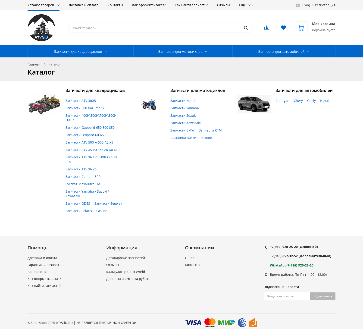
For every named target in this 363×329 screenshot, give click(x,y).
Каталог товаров (41, 5)
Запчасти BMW (182, 130)
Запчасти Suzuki (183, 115)
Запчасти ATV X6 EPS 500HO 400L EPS (92, 159)
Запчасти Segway (108, 203)
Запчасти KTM (210, 130)
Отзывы (223, 5)
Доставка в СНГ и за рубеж (127, 278)
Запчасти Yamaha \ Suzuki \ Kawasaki (87, 193)
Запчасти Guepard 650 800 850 (90, 127)
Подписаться (322, 296)
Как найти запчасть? (191, 5)
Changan (282, 100)
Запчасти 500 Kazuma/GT (86, 108)
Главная (34, 64)
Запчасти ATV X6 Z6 (81, 169)
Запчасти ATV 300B (81, 100)
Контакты (115, 5)
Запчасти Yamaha (184, 108)
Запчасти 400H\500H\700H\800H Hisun (91, 117)
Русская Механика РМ (83, 184)
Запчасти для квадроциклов (78, 51)
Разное (101, 211)
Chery (298, 100)
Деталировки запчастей (125, 258)
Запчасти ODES (78, 203)
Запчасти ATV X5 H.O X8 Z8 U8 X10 (92, 149)
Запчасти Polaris (79, 211)
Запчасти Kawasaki (185, 123)
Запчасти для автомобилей (281, 51)
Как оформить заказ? (149, 5)
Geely (311, 100)
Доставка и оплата (83, 5)
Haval (324, 100)
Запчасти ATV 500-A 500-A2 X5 (89, 142)
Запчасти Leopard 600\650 (86, 135)
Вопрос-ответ (38, 271)
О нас (189, 258)
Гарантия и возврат (43, 265)
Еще (242, 5)
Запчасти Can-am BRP (83, 176)
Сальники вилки (183, 137)
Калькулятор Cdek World (125, 271)
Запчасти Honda (183, 100)
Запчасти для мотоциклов (180, 51)
